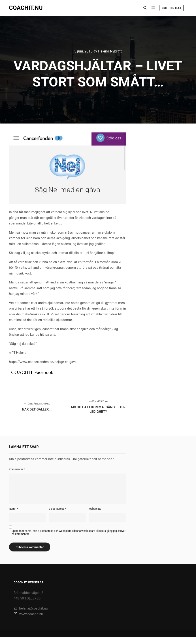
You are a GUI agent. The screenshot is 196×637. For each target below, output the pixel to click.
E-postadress (57, 508)
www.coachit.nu (28, 614)
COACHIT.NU (26, 7)
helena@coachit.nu (31, 608)
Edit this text (171, 8)
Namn (13, 508)
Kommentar (17, 469)
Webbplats (95, 508)
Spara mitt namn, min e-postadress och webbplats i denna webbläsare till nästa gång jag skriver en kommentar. (69, 532)
